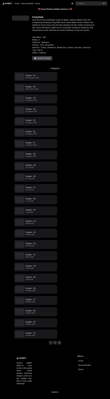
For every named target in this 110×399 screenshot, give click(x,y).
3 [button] (59, 343)
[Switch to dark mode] (72, 3)
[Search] (90, 3)
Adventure (51, 47)
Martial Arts (61, 47)
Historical (86, 47)
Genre (37, 3)
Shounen (78, 47)
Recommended (27, 3)
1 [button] (50, 343)
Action (43, 47)
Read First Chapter (42, 58)
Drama (70, 47)
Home (17, 3)
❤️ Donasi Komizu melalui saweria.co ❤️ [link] (55, 9)
